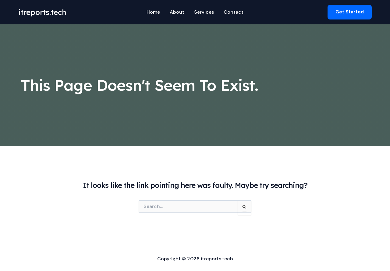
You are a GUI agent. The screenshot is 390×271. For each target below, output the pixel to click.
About (177, 12)
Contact (233, 12)
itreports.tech (42, 12)
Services (204, 12)
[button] (350, 12)
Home (153, 12)
